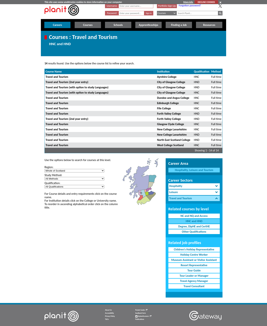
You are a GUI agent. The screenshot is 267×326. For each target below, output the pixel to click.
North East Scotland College (173, 140)
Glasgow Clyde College (170, 124)
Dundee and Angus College (173, 98)
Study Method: (53, 175)
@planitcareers (143, 316)
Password (111, 13)
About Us (108, 310)
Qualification (201, 71)
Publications (139, 319)
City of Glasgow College (171, 82)
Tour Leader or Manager (194, 275)
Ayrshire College (167, 77)
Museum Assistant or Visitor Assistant (194, 260)
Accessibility (109, 313)
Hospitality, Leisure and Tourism (194, 170)
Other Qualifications (194, 231)
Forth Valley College (169, 113)
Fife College (164, 108)
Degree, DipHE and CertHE (194, 226)
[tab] (194, 186)
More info (188, 2)
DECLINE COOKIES (206, 2)
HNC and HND (194, 221)
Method (216, 71)
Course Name (54, 71)
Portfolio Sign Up (167, 5)
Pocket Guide (141, 310)
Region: (48, 167)
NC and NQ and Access (194, 216)
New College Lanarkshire (172, 129)
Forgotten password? (190, 5)
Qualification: (52, 183)
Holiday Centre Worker (194, 254)
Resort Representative (194, 265)
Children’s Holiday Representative (194, 249)
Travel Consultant (194, 286)
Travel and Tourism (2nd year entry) (67, 82)
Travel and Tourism (57, 77)
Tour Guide (194, 270)
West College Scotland (170, 145)
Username (112, 5)
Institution (163, 71)
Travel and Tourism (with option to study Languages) (77, 87)
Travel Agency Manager (194, 281)
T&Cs (107, 319)
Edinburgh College (168, 103)
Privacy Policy (110, 316)
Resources (209, 25)
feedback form (140, 313)
